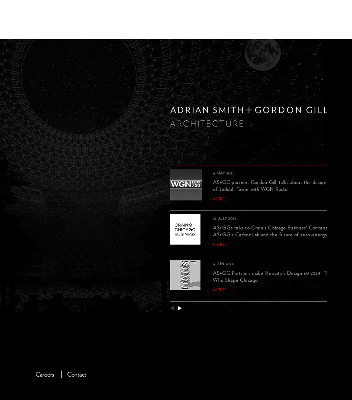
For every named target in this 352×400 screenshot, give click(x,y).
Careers (45, 374)
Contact (76, 374)
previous (172, 308)
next (180, 308)
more (219, 199)
